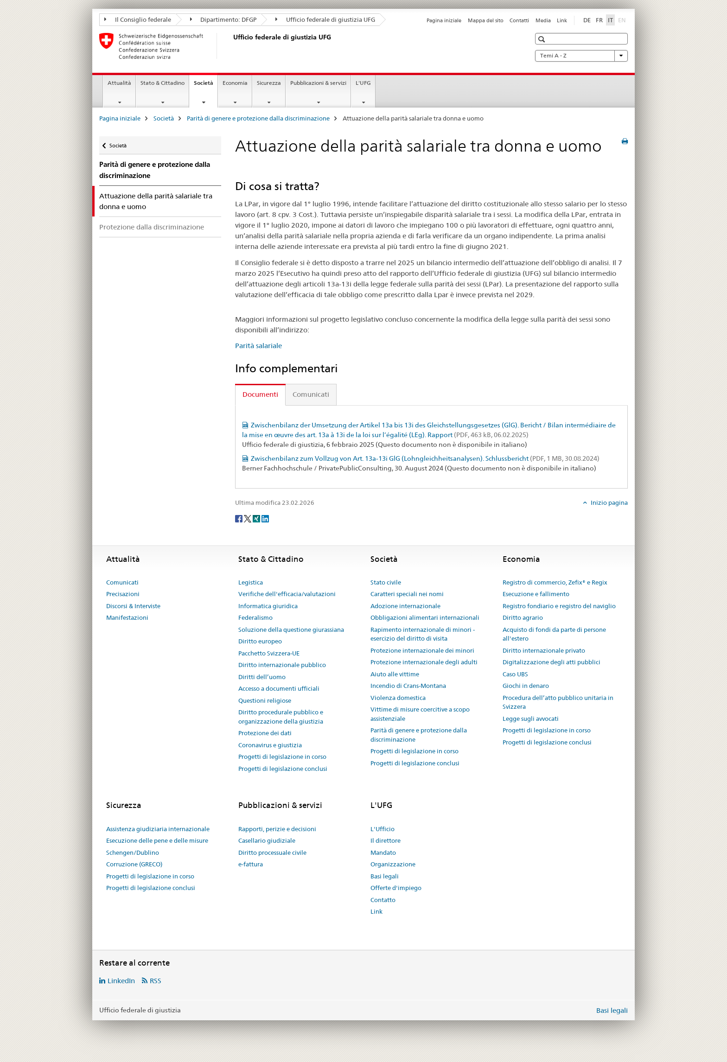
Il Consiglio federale (137, 19)
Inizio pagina (608, 502)
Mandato (383, 852)
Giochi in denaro (526, 685)
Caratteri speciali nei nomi (407, 594)
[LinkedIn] (265, 518)
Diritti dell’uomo (262, 676)
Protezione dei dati (265, 733)
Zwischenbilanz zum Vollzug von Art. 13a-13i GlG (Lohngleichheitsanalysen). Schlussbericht (425, 458)
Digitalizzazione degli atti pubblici (551, 662)
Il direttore (385, 840)
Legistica (250, 582)
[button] (542, 39)
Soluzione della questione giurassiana (291, 629)
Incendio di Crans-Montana (408, 685)
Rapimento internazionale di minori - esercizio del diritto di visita (422, 634)
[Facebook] (239, 518)
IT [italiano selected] (610, 20)
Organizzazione (392, 864)
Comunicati (122, 582)
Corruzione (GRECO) (134, 864)
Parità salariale (258, 345)
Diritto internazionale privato (544, 650)
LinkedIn (121, 980)
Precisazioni (123, 594)
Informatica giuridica (268, 606)
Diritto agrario (523, 617)
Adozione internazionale (405, 606)
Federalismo (255, 617)
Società (205, 86)
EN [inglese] (623, 19)
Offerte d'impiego (395, 887)
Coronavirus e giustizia (270, 745)
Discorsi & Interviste (133, 606)
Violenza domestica (398, 697)
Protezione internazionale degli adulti (424, 662)
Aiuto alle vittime (394, 674)
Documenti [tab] (260, 394)
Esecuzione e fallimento (536, 594)
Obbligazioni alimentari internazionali (424, 617)
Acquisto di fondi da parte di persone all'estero (554, 634)
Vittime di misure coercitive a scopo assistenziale (420, 714)
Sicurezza (269, 82)
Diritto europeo (260, 641)
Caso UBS (515, 674)
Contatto (382, 899)
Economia (235, 82)
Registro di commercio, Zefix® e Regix (555, 582)
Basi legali (384, 876)
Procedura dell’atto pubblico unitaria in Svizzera (558, 702)
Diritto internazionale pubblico (282, 664)
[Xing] (257, 518)
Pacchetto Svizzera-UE (269, 653)
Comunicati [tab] (311, 394)
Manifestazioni (127, 617)
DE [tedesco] (587, 20)
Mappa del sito (486, 20)
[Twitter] (248, 518)
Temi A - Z (581, 56)
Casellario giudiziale (266, 840)
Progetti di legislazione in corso (282, 756)
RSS (155, 980)
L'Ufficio (382, 829)
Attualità (119, 82)
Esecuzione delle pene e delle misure (157, 840)
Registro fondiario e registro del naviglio (559, 606)
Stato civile (385, 582)
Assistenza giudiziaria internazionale (158, 829)
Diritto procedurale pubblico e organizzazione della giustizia (280, 716)
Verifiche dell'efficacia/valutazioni (287, 594)
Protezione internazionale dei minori (422, 650)
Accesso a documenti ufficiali (278, 688)
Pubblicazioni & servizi (318, 82)
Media (543, 20)
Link (562, 20)
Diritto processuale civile (272, 852)
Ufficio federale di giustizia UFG (325, 19)
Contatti (519, 20)
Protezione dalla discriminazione (151, 227)
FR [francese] (599, 20)
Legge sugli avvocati (531, 718)
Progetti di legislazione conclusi (282, 768)
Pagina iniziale (444, 20)
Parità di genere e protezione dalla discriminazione (258, 118)
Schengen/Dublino (132, 852)
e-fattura (250, 864)
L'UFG (363, 82)
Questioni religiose (264, 700)
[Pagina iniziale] (231, 46)
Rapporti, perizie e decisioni (277, 829)
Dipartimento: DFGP (223, 19)
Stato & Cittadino (162, 82)
